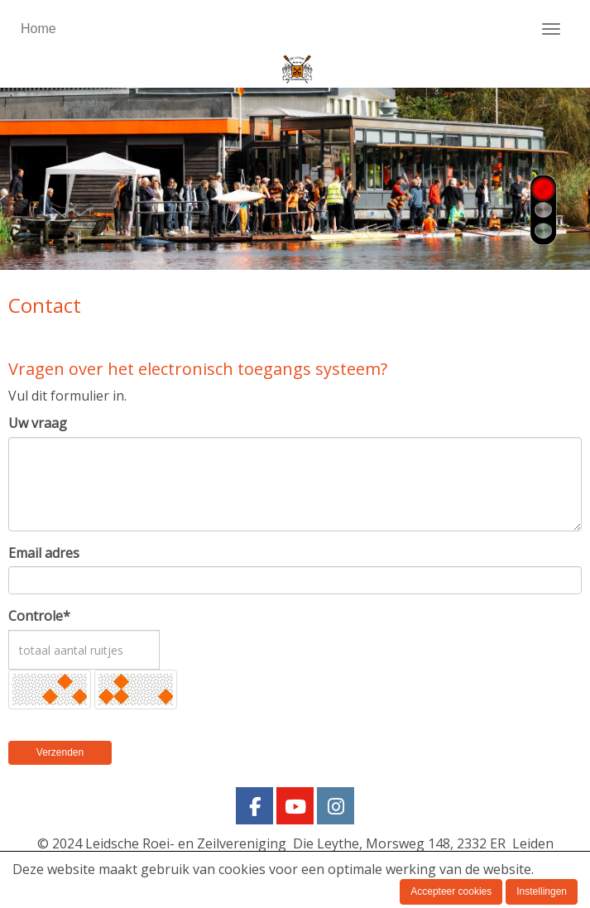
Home (38, 29)
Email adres (43, 553)
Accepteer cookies (451, 891)
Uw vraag (37, 423)
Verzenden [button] (60, 752)
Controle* (39, 616)
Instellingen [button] (541, 891)
